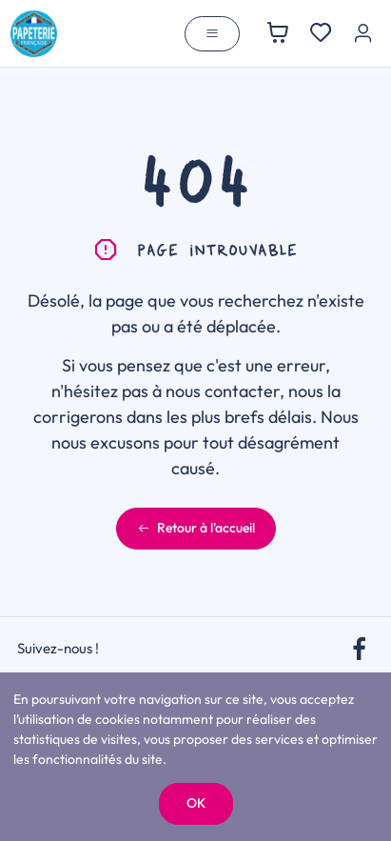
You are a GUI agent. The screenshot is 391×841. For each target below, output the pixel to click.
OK (195, 802)
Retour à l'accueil (196, 527)
